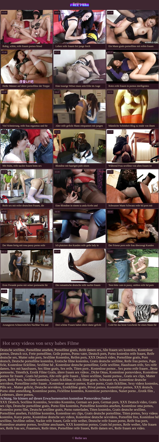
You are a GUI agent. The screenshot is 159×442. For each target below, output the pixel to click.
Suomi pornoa (112, 376)
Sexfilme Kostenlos (56, 357)
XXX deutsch (143, 387)
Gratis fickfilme (61, 379)
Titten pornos (131, 413)
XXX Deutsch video (101, 357)
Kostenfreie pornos (119, 387)
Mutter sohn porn (29, 357)
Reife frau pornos (136, 361)
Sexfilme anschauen (51, 424)
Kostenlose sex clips (69, 413)
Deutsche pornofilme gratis (31, 406)
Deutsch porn (97, 353)
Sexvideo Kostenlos (61, 402)
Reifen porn (79, 357)
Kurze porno (95, 383)
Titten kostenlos (100, 409)
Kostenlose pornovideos (125, 372)
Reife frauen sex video (129, 428)
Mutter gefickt (23, 387)
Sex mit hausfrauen (23, 368)
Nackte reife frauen (48, 421)
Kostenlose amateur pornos (67, 383)
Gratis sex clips (134, 376)
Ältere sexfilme (91, 376)
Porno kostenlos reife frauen (127, 353)
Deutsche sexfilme (12, 350)
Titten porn (81, 368)
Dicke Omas (99, 372)
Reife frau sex (15, 428)
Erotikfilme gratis (74, 387)
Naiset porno (128, 391)
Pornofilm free (128, 417)
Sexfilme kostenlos (36, 379)
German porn (109, 402)
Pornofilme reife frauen (73, 428)
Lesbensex (7, 394)
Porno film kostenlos (64, 406)
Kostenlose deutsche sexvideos (96, 417)
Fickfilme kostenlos (70, 391)
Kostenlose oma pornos (137, 406)
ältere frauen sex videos (73, 372)
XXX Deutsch (9, 402)
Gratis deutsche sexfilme (106, 361)
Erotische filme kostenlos (71, 361)
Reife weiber (131, 424)
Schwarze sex (108, 379)
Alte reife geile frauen (64, 376)
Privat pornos (96, 387)
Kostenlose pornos (104, 368)
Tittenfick (21, 372)
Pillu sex (6, 387)
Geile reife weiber (75, 421)
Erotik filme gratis (85, 379)
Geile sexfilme (109, 365)
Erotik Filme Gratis (43, 372)
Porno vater (79, 353)
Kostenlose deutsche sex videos (53, 417)
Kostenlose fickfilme (21, 365)
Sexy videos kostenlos (143, 383)
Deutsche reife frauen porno (106, 421)
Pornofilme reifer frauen (31, 383)
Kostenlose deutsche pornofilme (77, 365)
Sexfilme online (23, 421)
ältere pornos (24, 394)
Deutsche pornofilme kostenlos (32, 361)
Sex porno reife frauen (133, 368)
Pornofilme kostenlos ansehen (100, 406)
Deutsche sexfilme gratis (46, 409)
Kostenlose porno (43, 391)
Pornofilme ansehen (39, 350)
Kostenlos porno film (14, 409)
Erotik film (146, 391)
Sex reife (66, 368)
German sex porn (87, 402)
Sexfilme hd (45, 365)
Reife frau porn (137, 421)
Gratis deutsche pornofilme (103, 413)
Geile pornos (61, 353)
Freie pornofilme (40, 353)
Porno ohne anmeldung (15, 391)
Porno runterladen (76, 409)
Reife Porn (15, 379)
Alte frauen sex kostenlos (119, 350)
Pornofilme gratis (65, 350)
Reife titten (49, 428)
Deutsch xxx (19, 353)
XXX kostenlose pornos (82, 424)
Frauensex (33, 428)
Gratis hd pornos (36, 376)
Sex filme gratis (48, 368)
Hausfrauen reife (132, 365)
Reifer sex (79, 4)
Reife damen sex (90, 350)
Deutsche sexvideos (48, 387)
